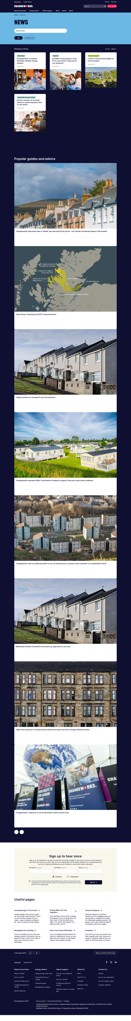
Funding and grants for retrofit (21, 992)
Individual (57, 881)
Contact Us (102, 975)
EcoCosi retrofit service (21, 987)
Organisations (28, 2)
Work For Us (81, 983)
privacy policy (44, 889)
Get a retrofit (112, 6)
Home (16, 14)
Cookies (66, 1007)
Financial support (40, 989)
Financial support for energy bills (65, 996)
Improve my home (20, 10)
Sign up (92, 887)
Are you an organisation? (106, 983)
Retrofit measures (20, 997)
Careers (107, 1)
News (57, 10)
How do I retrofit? (62, 985)
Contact (100, 979)
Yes (30, 959)
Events (64, 10)
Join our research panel (106, 987)
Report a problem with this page (105, 959)
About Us (81, 975)
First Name (35, 872)
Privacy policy (41, 1007)
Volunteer (114, 1)
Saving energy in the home (43, 979)
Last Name (60, 872)
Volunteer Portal (82, 991)
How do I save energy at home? (64, 980)
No (37, 959)
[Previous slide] (16, 837)
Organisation (73, 881)
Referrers (80, 994)
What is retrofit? (19, 979)
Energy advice (34, 10)
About (71, 10)
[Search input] (93, 6)
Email (83, 872)
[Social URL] (106, 968)
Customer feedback (104, 991)
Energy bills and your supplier (42, 984)
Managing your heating (42, 993)
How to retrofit (19, 983)
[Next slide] (22, 837)
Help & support (47, 10)
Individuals (17, 2)
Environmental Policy (55, 1007)
